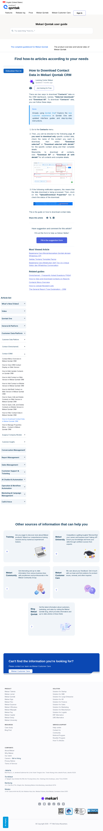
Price (31, 13)
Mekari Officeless (11, 707)
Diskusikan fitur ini (13, 71)
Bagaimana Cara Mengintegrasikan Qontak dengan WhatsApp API (50, 254)
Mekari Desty (9, 717)
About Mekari (9, 750)
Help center (57, 727)
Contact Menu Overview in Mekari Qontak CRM (11, 360)
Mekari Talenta (10, 691)
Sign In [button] (79, 13)
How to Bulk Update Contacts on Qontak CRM (12, 372)
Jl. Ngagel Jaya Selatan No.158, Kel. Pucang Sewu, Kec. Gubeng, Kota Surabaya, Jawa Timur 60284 (36, 779)
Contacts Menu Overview (39, 282)
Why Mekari (9, 753)
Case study (9, 727)
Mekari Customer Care (61, 13)
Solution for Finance (60, 702)
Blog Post (8, 730)
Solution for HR (58, 699)
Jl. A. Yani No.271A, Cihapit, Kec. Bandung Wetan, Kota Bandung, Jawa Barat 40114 (30, 785)
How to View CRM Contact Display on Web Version (11, 366)
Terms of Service (11, 763)
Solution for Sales (59, 704)
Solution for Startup (60, 691)
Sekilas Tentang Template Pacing (42, 259)
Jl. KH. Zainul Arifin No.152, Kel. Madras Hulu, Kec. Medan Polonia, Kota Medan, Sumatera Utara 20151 (36, 791)
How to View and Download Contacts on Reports (49, 279)
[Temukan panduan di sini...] (51, 31)
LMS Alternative (58, 717)
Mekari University (11, 720)
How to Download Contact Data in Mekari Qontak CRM (13, 420)
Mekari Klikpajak (10, 710)
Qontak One (50, 113)
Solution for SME (59, 694)
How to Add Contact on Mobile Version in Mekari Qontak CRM (13, 385)
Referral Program (59, 735)
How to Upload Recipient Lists (41, 286)
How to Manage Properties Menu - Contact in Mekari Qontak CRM (11, 427)
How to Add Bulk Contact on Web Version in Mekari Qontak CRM (13, 391)
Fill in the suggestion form (52, 240)
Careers (7, 758)
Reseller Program (59, 738)
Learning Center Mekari (44, 80)
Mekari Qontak (42, 13)
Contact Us (57, 730)
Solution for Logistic (60, 712)
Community (57, 733)
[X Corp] (50, 218)
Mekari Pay (9, 712)
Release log (20, 13)
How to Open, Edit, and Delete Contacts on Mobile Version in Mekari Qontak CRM (13, 407)
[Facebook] (47, 218)
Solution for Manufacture (61, 710)
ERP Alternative (58, 715)
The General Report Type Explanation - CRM (47, 289)
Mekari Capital (10, 715)
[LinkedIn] (53, 218)
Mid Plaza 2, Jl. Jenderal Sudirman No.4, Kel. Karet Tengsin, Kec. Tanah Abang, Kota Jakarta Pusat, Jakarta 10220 (40, 772)
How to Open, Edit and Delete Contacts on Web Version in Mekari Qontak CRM (12, 399)
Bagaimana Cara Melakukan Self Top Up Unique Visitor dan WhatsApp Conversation (49, 264)
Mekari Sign (9, 699)
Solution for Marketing (61, 707)
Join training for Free (44, 88)
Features (8, 13)
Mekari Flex (9, 702)
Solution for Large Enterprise (63, 697)
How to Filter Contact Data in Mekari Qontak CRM (12, 414)
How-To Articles (58, 740)
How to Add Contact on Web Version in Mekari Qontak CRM (13, 378)
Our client (8, 756)
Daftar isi (6, 822)
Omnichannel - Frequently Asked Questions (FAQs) (50, 275)
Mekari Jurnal (9, 694)
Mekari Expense (10, 704)
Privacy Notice (10, 761)
